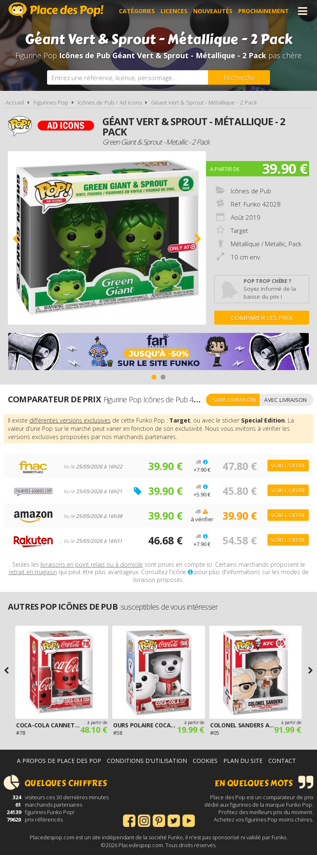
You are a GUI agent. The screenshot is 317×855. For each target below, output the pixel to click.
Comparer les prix (262, 318)
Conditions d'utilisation (147, 761)
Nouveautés (212, 11)
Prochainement (263, 11)
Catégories (137, 11)
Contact (282, 761)
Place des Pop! (56, 10)
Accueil (15, 102)
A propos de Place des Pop (59, 761)
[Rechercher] (239, 77)
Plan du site (243, 761)
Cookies (205, 761)
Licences (174, 11)
